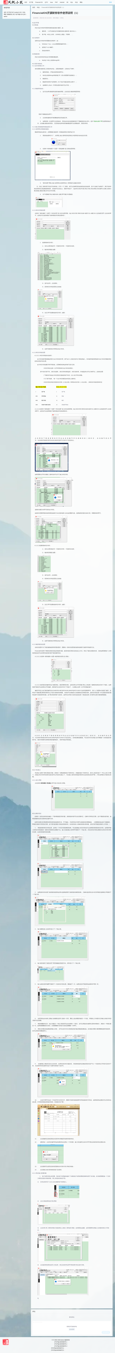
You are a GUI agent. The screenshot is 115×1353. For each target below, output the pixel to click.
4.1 (33, 63)
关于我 (31, 2)
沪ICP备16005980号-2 (60, 1344)
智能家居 (9, 14)
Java (51, 2)
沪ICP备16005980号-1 (60, 1342)
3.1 (33, 25)
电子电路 (18, 14)
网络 (81, 2)
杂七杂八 (23, 14)
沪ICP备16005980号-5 (57, 1350)
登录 (110, 2)
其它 (13, 14)
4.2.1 (34, 770)
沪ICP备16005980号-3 (60, 1346)
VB (67, 2)
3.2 (33, 38)
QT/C (46, 2)
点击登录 (71, 1329)
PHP (56, 2)
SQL (71, 2)
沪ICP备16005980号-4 (57, 1348)
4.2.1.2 (34, 813)
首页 (26, 2)
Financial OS (39, 2)
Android (62, 2)
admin (5, 16)
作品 (76, 2)
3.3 (33, 54)
